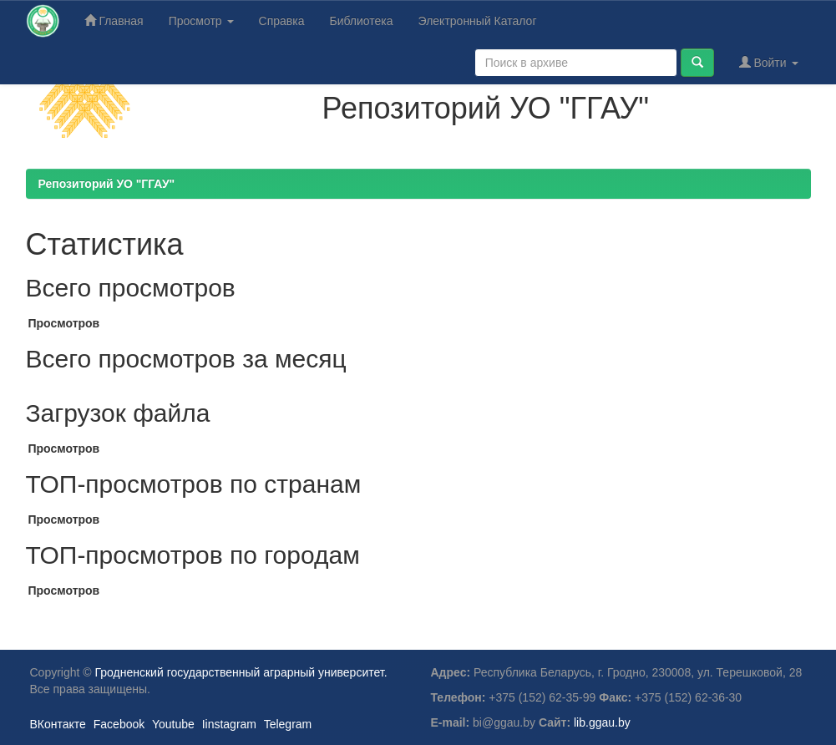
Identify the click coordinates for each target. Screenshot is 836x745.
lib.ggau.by (602, 722)
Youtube (173, 724)
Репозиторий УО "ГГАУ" (106, 183)
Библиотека (361, 21)
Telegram (288, 724)
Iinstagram (229, 724)
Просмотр (201, 21)
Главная (114, 20)
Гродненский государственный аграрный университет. (241, 672)
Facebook (119, 724)
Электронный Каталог (477, 21)
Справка (282, 21)
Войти (768, 62)
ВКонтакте (58, 724)
